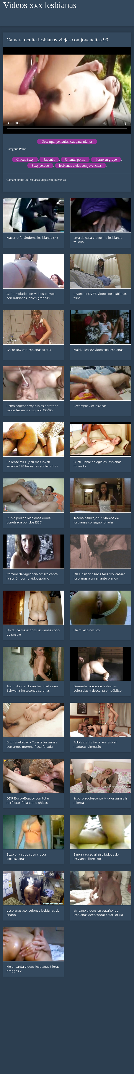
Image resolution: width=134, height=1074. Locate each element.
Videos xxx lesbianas (40, 5)
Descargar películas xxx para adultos (66, 141)
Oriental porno (75, 159)
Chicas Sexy (25, 159)
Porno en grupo (106, 159)
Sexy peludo (40, 165)
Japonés (49, 159)
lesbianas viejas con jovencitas (80, 165)
